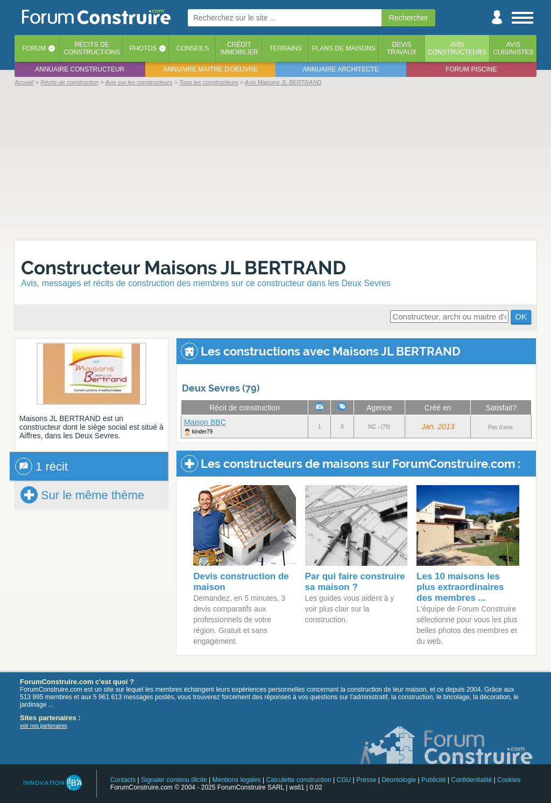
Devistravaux (401, 48)
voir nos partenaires (43, 726)
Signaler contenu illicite (174, 780)
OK (521, 316)
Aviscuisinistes (513, 48)
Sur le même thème (82, 494)
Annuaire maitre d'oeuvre (210, 69)
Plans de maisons (344, 48)
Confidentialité (471, 780)
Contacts (123, 780)
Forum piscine (471, 69)
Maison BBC (205, 422)
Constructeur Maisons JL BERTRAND (183, 268)
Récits (91, 48)
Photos (143, 48)
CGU (344, 780)
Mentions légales (237, 780)
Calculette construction (298, 780)
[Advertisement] (275, 162)
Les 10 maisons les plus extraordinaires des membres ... (460, 587)
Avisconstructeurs (457, 48)
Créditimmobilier (239, 48)
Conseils (192, 48)
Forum (34, 48)
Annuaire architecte (341, 69)
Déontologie (399, 780)
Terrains (285, 48)
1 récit (41, 466)
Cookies (508, 780)
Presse (366, 780)
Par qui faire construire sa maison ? (355, 581)
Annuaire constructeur (79, 69)
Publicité (433, 780)
